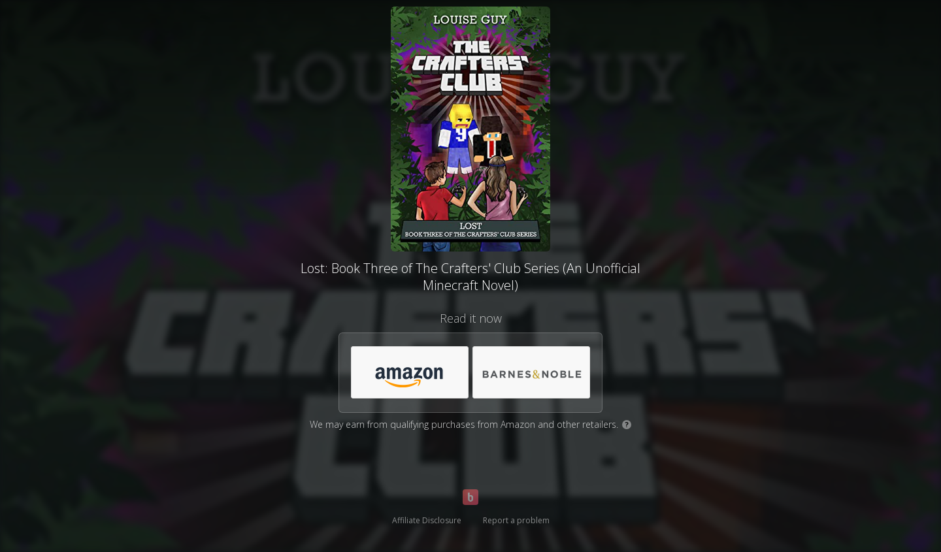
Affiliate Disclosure (426, 520)
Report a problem (516, 520)
